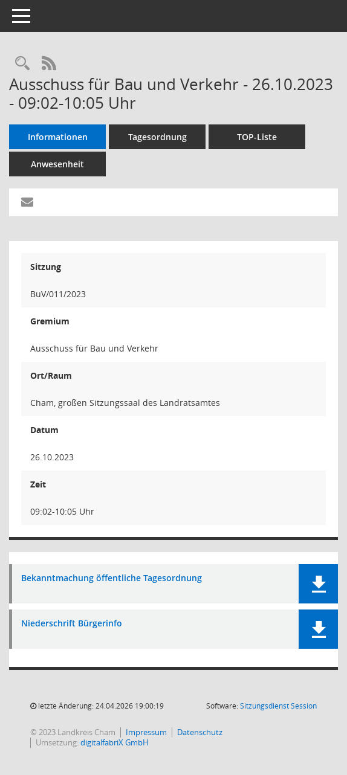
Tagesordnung (157, 137)
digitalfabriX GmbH (114, 742)
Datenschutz (199, 732)
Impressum (146, 732)
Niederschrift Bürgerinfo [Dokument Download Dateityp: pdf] (71, 624)
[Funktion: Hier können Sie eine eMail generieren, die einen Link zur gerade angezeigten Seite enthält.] (27, 202)
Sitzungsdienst (278, 706)
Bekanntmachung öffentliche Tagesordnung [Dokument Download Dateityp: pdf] (111, 578)
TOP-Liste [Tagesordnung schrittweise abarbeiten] (257, 137)
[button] (318, 583)
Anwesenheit (57, 164)
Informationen (58, 137)
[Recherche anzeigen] (22, 64)
